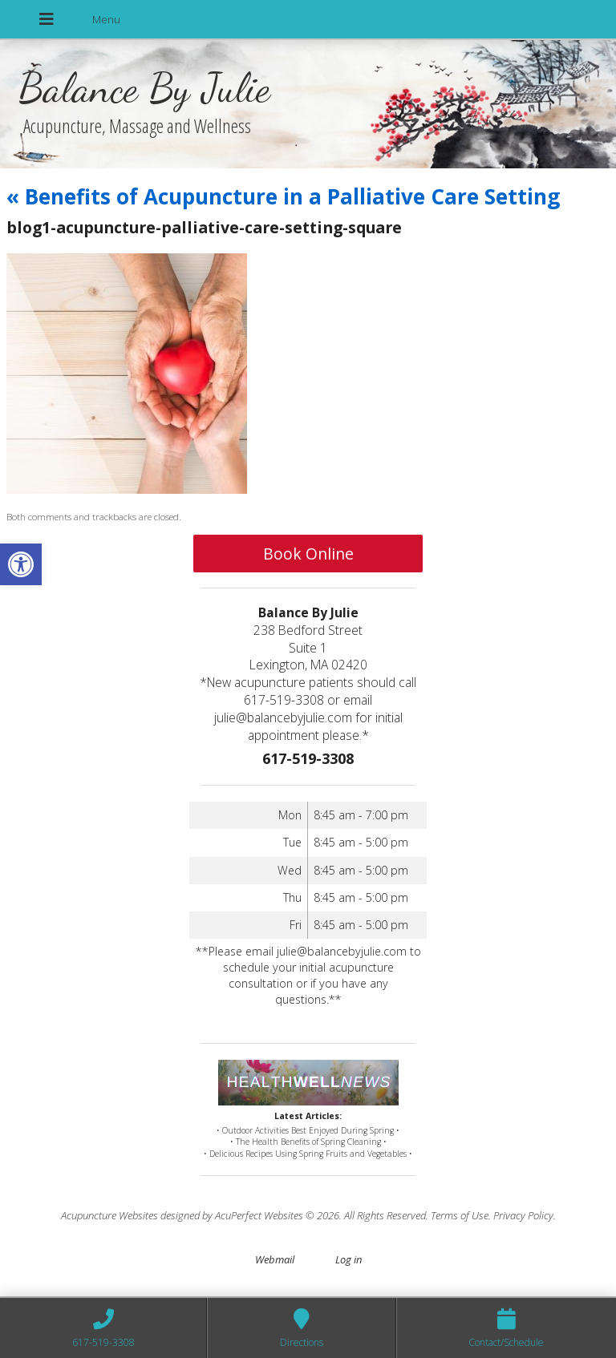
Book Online (308, 553)
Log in (348, 1259)
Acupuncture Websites (109, 1215)
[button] (21, 564)
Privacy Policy (523, 1215)
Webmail (274, 1259)
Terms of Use (459, 1215)
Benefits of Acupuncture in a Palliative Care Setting (283, 196)
